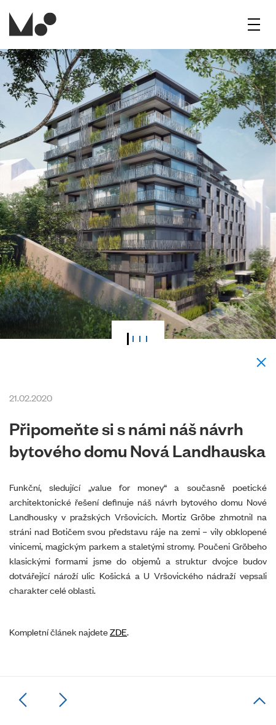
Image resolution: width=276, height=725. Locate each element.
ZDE (118, 631)
